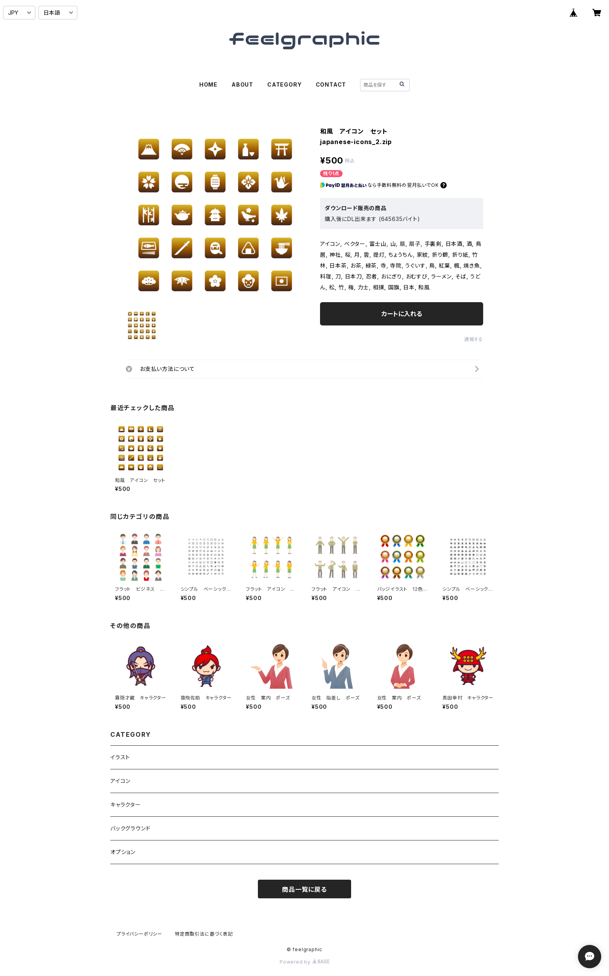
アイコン (120, 781)
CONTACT (331, 84)
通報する (473, 339)
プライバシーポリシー (139, 934)
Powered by (304, 962)
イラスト (120, 757)
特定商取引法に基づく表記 (204, 934)
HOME (208, 84)
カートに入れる (401, 314)
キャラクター (125, 804)
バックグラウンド (130, 828)
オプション (123, 852)
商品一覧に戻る (304, 889)
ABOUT (242, 84)
